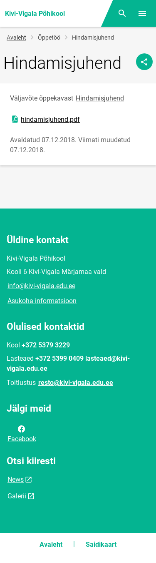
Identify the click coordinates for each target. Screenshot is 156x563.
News (15, 479)
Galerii (16, 496)
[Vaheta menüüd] (142, 13)
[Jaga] (144, 61)
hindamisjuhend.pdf (45, 119)
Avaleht (16, 37)
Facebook (21, 433)
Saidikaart (101, 544)
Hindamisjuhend (100, 98)
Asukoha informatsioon (42, 301)
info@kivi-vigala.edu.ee (41, 286)
